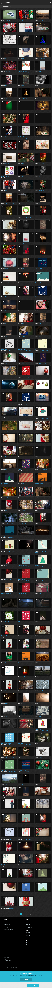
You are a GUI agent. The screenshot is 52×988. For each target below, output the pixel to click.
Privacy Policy (28, 933)
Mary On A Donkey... (39, 483)
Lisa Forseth (24, 523)
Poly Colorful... (38, 729)
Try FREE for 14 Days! (7, 924)
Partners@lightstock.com (8, 957)
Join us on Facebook (31, 944)
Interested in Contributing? (8, 929)
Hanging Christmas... (22, 71)
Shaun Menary (8, 124)
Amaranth (23, 111)
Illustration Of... (38, 282)
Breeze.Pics (7, 621)
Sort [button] (49, 6)
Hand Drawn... (38, 349)
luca (39, 662)
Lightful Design (28, 595)
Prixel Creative (41, 20)
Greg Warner (28, 377)
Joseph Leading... (22, 662)
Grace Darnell (41, 46)
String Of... (20, 469)
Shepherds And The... (23, 403)
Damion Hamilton (8, 46)
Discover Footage (29, 922)
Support (5, 926)
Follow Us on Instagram (32, 946)
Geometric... (4, 676)
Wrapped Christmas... (6, 550)
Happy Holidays (5, 349)
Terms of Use (28, 932)
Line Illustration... (22, 824)
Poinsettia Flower (5, 635)
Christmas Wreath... (22, 216)
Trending (27, 926)
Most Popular (28, 924)
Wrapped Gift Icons (22, 838)
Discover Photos (29, 921)
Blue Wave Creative (42, 58)
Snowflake (3, 770)
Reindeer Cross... (39, 268)
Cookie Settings (28, 935)
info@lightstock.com (7, 954)
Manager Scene (21, 893)
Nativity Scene (38, 296)
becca (10, 350)
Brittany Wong (7, 824)
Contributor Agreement (30, 937)
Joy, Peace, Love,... (22, 136)
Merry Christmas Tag (6, 593)
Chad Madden (41, 111)
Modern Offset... (5, 907)
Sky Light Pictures (8, 431)
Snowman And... (21, 349)
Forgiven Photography (9, 203)
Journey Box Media (9, 523)
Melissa (40, 33)
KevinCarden (24, 98)
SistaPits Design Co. (13, 771)
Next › (30, 914)
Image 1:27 (7, 282)
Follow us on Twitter (31, 942)
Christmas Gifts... (38, 417)
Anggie (40, 71)
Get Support (6, 950)
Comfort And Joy (22, 593)
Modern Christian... (5, 176)
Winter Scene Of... (22, 770)
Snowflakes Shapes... (6, 743)
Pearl (23, 20)
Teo (5, 256)
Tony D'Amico (7, 20)
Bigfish (27, 138)
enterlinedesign (42, 403)
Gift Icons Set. (21, 621)
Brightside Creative (25, 363)
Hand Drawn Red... (22, 579)
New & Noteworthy (29, 927)
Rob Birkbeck (41, 190)
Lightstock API (6, 927)
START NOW (33, 985)
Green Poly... (37, 565)
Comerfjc (7, 151)
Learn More (26, 979)
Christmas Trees (38, 893)
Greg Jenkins (11, 678)
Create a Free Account (7, 922)
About (5, 921)
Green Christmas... (5, 483)
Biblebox (44, 270)
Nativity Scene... (5, 536)
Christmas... (37, 550)
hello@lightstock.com (7, 960)
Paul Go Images (8, 444)
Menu (50, 3)
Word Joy (20, 376)
